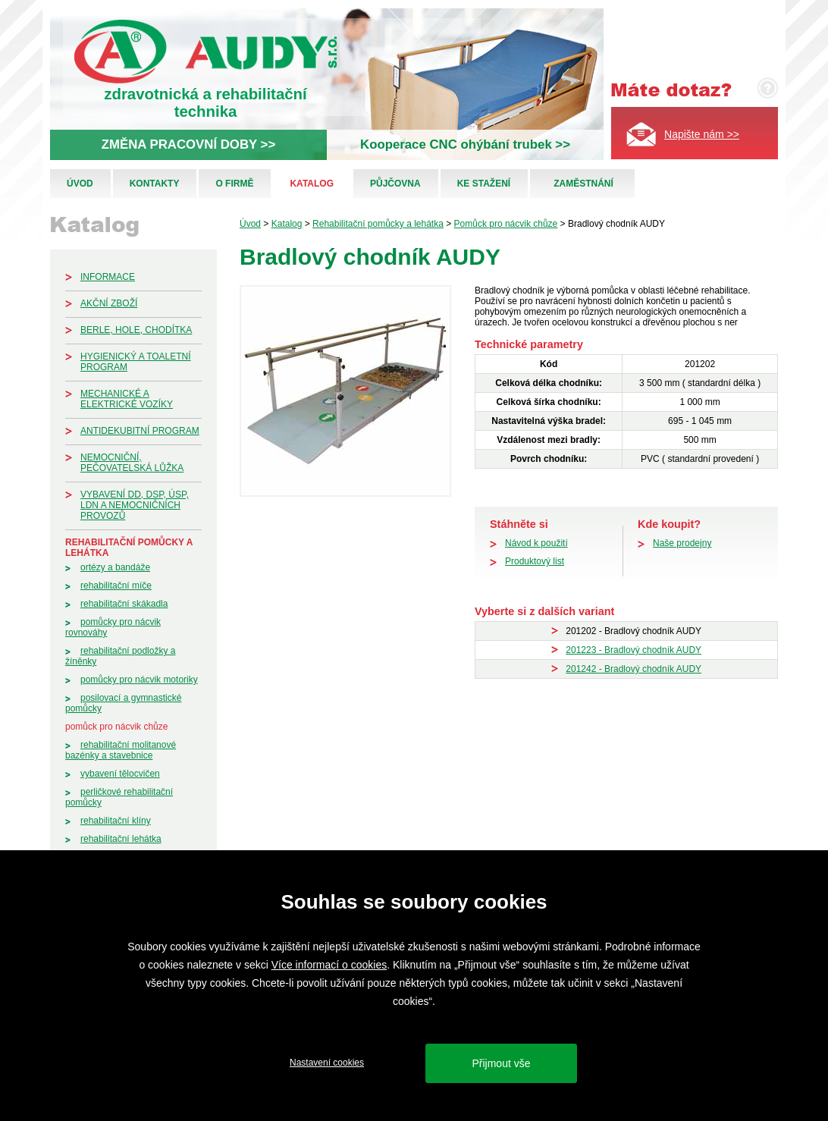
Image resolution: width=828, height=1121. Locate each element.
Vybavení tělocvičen (120, 773)
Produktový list (534, 561)
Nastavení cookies (327, 1062)
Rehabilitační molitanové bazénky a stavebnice (120, 750)
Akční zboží (108, 303)
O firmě (234, 183)
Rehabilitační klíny (115, 820)
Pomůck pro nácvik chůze (116, 726)
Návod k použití (536, 543)
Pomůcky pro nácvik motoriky (139, 679)
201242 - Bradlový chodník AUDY (633, 669)
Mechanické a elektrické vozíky (126, 399)
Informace (107, 277)
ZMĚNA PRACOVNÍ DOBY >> (188, 144)
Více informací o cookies (329, 965)
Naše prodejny (682, 543)
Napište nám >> (701, 134)
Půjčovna (395, 183)
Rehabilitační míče (116, 585)
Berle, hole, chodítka (136, 330)
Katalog (312, 183)
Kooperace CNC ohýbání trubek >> (465, 144)
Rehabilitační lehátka (121, 839)
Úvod (80, 183)
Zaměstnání (583, 183)
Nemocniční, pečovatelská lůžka (131, 462)
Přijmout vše (501, 1063)
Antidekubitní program (139, 430)
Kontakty (155, 183)
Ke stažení (483, 183)
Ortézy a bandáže (115, 567)
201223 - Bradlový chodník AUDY (633, 650)
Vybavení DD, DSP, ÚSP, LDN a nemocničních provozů (134, 505)
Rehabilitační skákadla (124, 603)
